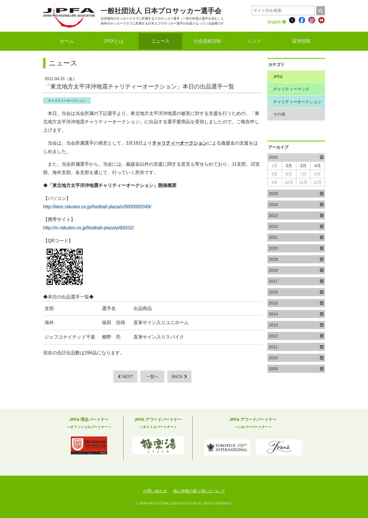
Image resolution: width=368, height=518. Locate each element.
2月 (289, 165)
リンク (254, 41)
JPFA (278, 76)
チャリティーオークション (67, 100)
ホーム (67, 41)
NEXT (125, 376)
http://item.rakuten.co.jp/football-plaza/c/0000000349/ (97, 206)
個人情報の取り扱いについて (199, 491)
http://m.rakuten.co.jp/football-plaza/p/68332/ (88, 227)
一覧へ (152, 376)
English (277, 22)
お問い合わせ (155, 491)
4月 (318, 165)
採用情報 (301, 41)
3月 (303, 165)
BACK (179, 376)
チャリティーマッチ (291, 89)
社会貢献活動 (207, 41)
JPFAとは (113, 41)
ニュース (160, 41)
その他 (279, 114)
